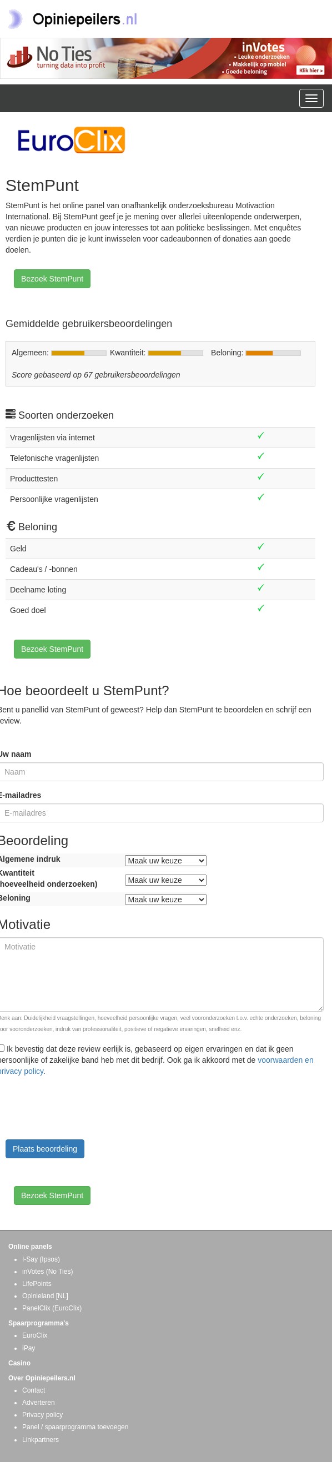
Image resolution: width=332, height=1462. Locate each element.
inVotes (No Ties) (47, 1271)
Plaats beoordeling (45, 1148)
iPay (28, 1348)
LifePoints (37, 1284)
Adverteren (38, 1402)
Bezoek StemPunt (52, 278)
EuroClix (34, 1335)
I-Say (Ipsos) (41, 1259)
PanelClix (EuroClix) (52, 1308)
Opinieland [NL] (45, 1296)
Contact (33, 1390)
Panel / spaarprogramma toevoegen (75, 1427)
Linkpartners (40, 1440)
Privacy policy (42, 1415)
